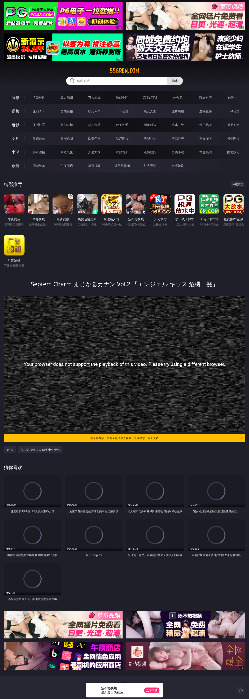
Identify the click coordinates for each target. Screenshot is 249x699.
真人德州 (66, 97)
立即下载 (151, 690)
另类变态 (233, 125)
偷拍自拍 (66, 125)
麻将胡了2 (150, 97)
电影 (15, 124)
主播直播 (205, 111)
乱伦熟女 (205, 125)
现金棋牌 (205, 97)
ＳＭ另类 (233, 111)
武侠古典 (122, 152)
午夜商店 (66, 166)
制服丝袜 (150, 125)
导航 (15, 165)
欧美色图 (94, 138)
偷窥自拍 (39, 138)
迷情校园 (150, 152)
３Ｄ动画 (122, 111)
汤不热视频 (122, 166)
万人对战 (94, 97)
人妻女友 (94, 152)
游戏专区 (122, 97)
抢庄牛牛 (233, 97)
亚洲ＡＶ (39, 111)
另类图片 (233, 138)
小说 (15, 152)
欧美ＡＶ (94, 111)
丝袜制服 (178, 111)
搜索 (175, 81)
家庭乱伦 (66, 152)
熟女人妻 (150, 111)
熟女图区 (205, 138)
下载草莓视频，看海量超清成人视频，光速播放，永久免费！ (165, 438)
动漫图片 (122, 138)
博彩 (15, 97)
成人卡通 (94, 125)
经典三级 (178, 125)
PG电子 (39, 97)
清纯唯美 (178, 138)
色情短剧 (178, 166)
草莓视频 (94, 166)
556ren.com (124, 71)
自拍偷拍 (66, 111)
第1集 (9, 450)
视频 (15, 111)
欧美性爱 (122, 125)
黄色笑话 (205, 152)
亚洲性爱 (39, 125)
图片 (15, 138)
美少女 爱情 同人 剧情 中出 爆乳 (40, 450)
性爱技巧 (233, 152)
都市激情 (39, 152)
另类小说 (178, 152)
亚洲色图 (66, 138)
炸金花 (177, 97)
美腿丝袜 (150, 138)
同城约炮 (39, 166)
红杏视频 (150, 166)
